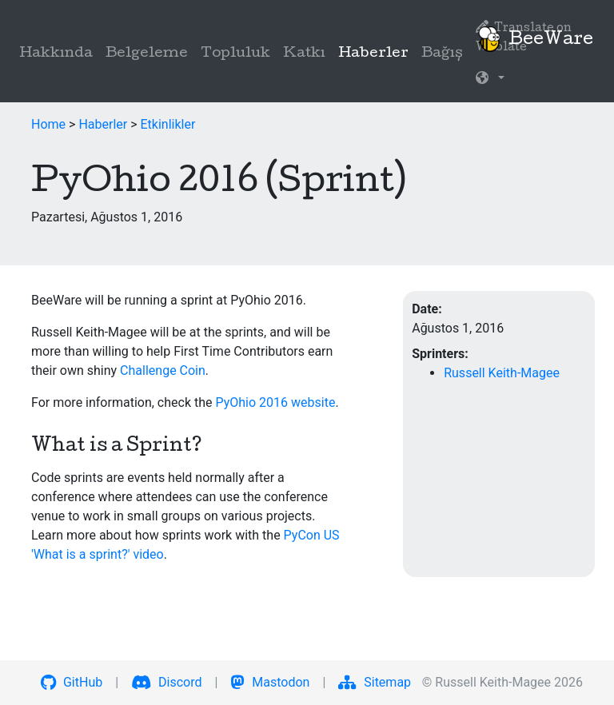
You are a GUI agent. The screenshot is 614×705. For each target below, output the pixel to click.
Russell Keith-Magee (502, 372)
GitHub (71, 682)
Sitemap (374, 682)
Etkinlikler (168, 124)
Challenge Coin (162, 370)
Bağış (442, 54)
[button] (490, 80)
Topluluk (235, 54)
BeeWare (534, 39)
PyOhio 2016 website (275, 402)
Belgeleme (147, 54)
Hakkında (56, 54)
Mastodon (269, 682)
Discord (166, 682)
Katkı (304, 54)
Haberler (376, 52)
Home (48, 124)
